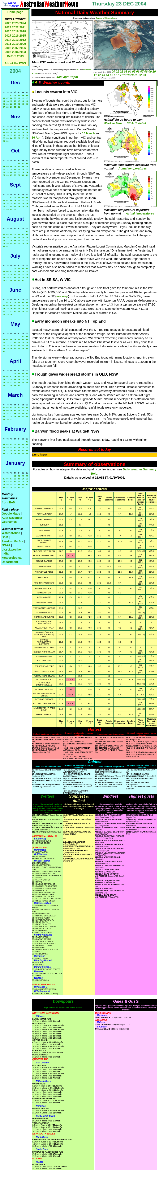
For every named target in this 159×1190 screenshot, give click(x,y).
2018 (22, 31)
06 (4, 98)
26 (27, 104)
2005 (8, 52)
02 (15, 95)
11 (23, 98)
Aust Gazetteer (12, 517)
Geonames (9, 521)
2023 (8, 27)
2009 (22, 43)
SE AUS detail (136, 123)
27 (4, 107)
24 (19, 104)
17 (19, 101)
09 (15, 98)
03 (19, 95)
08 (11, 98)
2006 (22, 48)
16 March (88, 133)
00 (113, 71)
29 (11, 107)
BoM (5, 537)
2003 (22, 52)
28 (8, 107)
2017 (8, 35)
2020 (8, 31)
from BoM (8, 502)
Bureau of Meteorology (106, 18)
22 (11, 104)
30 (15, 107)
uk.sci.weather (12, 549)
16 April (37, 137)
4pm (66, 77)
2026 (8, 23)
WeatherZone (11, 533)
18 (23, 101)
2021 (22, 27)
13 (4, 101)
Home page (15, 12)
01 (11, 95)
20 (4, 104)
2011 (8, 43)
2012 (22, 39)
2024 (22, 23)
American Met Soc (13, 541)
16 (15, 101)
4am (60, 77)
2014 (8, 39)
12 (27, 98)
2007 (15, 48)
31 (19, 107)
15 (11, 101)
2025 (15, 23)
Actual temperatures (133, 168)
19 (27, 101)
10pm (74, 77)
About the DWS (15, 63)
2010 (15, 43)
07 (8, 98)
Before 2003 (15, 56)
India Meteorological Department (12, 557)
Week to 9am (113, 123)
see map (62, 296)
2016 (15, 35)
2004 (15, 52)
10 (19, 98)
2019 (15, 31)
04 (23, 95)
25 (23, 104)
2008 (8, 48)
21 (8, 104)
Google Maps (11, 513)
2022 (15, 27)
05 (27, 95)
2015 (22, 35)
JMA (78, 70)
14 (8, 101)
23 (15, 104)
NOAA (6, 545)
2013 (15, 39)
